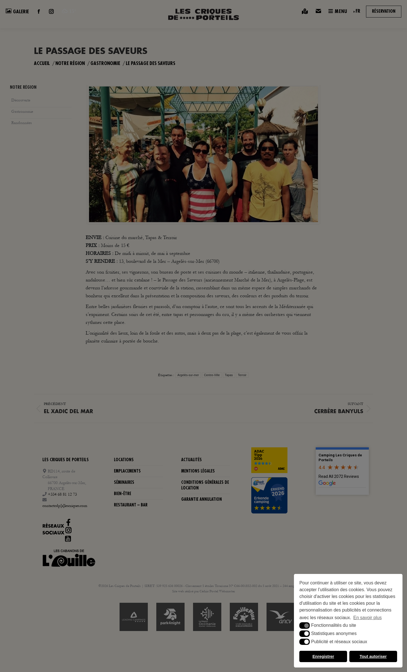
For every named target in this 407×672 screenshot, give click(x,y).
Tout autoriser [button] (373, 656)
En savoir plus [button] (367, 617)
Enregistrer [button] (323, 656)
